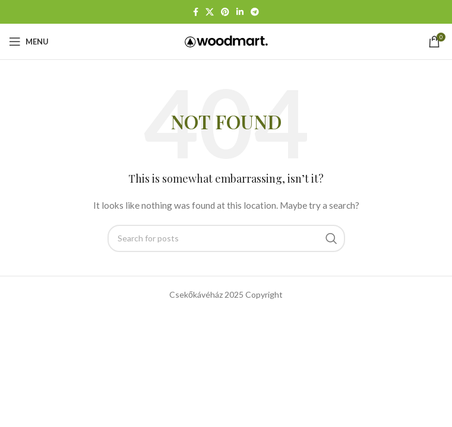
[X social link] (209, 12)
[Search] (226, 238)
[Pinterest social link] (225, 12)
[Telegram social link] (255, 12)
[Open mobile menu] (29, 41)
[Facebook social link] (195, 12)
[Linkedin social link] (240, 12)
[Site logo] (226, 41)
